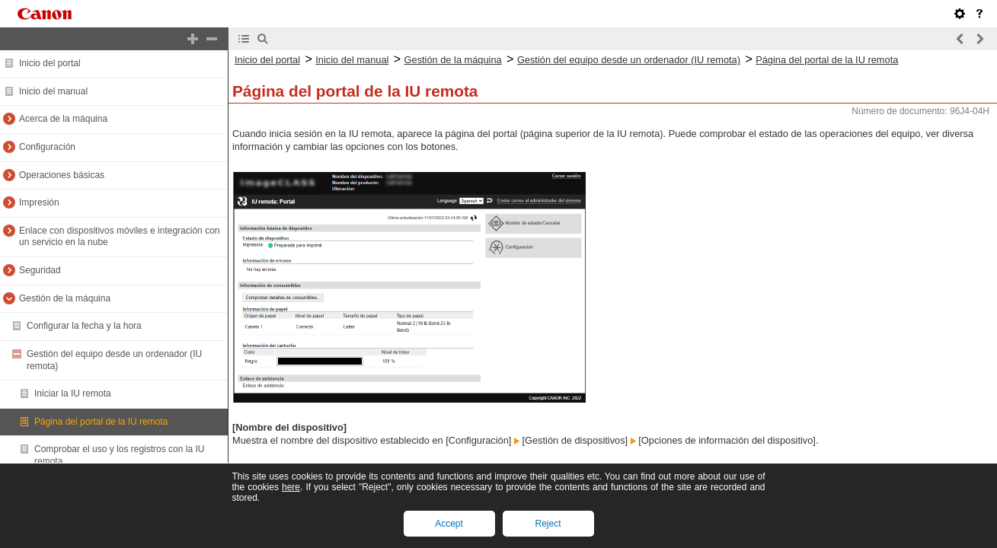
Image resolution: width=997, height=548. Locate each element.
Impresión (39, 202)
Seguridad (40, 270)
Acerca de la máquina (63, 118)
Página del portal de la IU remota (101, 421)
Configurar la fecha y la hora (84, 325)
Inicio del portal (50, 63)
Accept (449, 523)
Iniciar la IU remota (72, 393)
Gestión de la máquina (64, 298)
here (291, 487)
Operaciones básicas (61, 175)
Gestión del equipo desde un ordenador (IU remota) (628, 59)
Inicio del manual (53, 91)
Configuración (47, 147)
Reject (548, 523)
